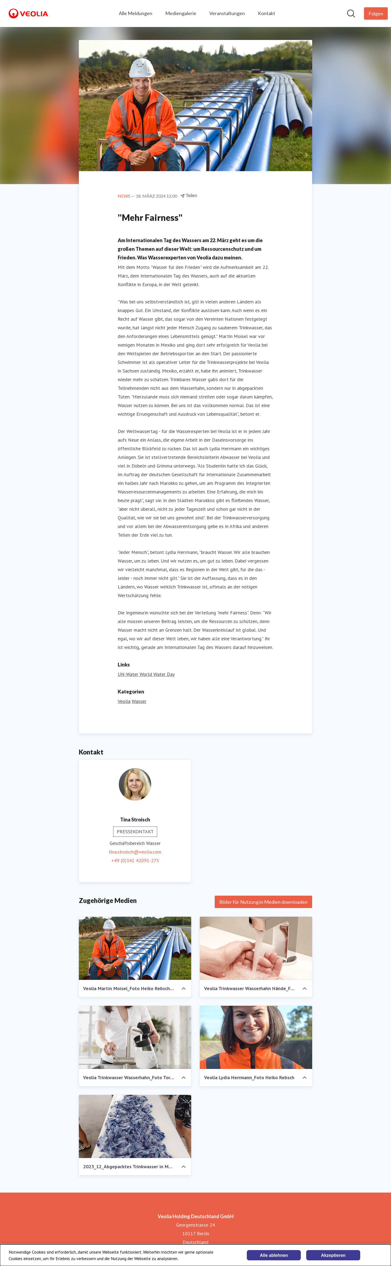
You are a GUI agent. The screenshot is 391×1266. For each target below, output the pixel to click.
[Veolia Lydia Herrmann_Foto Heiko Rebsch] (256, 1037)
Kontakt (266, 13)
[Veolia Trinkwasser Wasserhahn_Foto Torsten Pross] (135, 1037)
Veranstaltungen (227, 13)
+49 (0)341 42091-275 (135, 860)
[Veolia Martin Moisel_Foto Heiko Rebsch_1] (135, 948)
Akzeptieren (333, 1255)
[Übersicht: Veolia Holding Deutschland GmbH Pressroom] (28, 13)
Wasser (139, 701)
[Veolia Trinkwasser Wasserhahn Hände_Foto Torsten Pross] (256, 948)
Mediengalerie (180, 13)
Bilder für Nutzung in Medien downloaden (263, 902)
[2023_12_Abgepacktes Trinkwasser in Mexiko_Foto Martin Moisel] (135, 1126)
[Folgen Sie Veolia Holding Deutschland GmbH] (376, 13)
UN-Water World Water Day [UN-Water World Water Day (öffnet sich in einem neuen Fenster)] (146, 674)
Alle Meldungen (135, 13)
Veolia (124, 701)
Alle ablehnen (274, 1255)
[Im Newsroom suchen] (351, 13)
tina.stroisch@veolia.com (135, 852)
